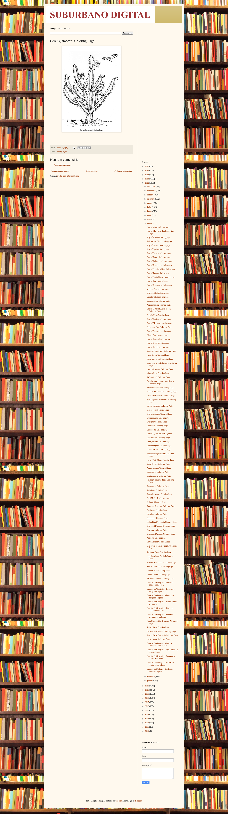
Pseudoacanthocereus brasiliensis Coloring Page (160, 382)
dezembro (151, 186)
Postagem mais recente (60, 171)
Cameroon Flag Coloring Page (159, 327)
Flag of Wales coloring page (158, 227)
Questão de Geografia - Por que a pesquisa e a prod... (160, 596)
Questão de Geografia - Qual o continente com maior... (159, 644)
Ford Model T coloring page (158, 498)
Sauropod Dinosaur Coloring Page (161, 506)
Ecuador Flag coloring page (158, 297)
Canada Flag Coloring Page (158, 315)
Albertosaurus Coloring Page (158, 574)
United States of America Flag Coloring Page (159, 310)
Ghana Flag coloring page (157, 335)
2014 (147, 715)
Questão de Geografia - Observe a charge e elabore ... (160, 583)
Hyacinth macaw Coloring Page (160, 369)
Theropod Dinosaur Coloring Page (161, 526)
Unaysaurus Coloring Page (158, 472)
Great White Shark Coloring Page (160, 460)
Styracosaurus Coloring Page (158, 418)
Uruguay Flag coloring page (158, 301)
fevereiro (151, 676)
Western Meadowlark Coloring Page (161, 563)
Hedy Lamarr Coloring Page (158, 639)
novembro (151, 191)
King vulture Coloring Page (158, 373)
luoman (119, 801)
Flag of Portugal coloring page (159, 339)
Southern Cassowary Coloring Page (161, 351)
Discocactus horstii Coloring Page (160, 396)
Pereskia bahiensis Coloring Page (160, 388)
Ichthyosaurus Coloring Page (158, 442)
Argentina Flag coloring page (159, 305)
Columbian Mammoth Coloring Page (162, 522)
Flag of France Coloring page (159, 257)
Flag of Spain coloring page (158, 249)
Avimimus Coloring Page (157, 490)
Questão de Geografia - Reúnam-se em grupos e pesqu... (161, 590)
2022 (147, 183)
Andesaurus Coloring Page (158, 486)
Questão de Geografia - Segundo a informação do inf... (161, 657)
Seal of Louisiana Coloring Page (160, 566)
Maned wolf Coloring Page (158, 410)
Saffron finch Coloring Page (158, 377)
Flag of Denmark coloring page (159, 265)
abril (149, 219)
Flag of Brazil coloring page (158, 347)
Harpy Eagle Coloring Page (158, 355)
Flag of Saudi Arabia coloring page (161, 269)
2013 (147, 719)
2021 (147, 686)
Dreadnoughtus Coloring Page (159, 446)
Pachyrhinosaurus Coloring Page (160, 578)
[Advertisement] (160, 71)
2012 (147, 723)
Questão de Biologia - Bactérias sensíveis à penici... (160, 670)
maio (149, 215)
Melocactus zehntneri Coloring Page (161, 391)
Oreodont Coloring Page (157, 514)
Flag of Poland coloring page (158, 237)
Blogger (138, 801)
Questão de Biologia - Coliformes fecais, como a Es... (160, 663)
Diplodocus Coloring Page (157, 430)
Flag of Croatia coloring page (159, 253)
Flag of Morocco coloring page (159, 323)
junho (149, 211)
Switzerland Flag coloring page (159, 241)
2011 (147, 727)
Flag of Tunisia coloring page (159, 319)
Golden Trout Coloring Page (158, 571)
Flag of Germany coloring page (159, 285)
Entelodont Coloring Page (157, 518)
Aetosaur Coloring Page (156, 538)
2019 (147, 694)
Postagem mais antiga (123, 171)
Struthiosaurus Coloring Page (159, 476)
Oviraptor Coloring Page (157, 422)
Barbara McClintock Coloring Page (161, 631)
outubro (150, 195)
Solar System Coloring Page (158, 464)
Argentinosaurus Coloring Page (159, 494)
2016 (147, 706)
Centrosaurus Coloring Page (158, 438)
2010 (147, 731)
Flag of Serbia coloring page (158, 245)
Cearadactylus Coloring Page (158, 450)
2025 (147, 170)
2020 (147, 690)
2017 (147, 702)
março (150, 224)
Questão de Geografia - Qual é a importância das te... (160, 609)
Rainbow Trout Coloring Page (159, 552)
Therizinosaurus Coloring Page (159, 414)
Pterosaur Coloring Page (157, 530)
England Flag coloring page (158, 293)
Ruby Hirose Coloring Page (158, 627)
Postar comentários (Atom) (68, 176)
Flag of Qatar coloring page (158, 343)
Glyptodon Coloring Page (157, 426)
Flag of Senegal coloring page (159, 331)
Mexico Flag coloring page (158, 289)
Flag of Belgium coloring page (159, 261)
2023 (147, 179)
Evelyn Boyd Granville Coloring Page (162, 635)
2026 (147, 166)
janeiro (150, 680)
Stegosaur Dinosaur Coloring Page (161, 534)
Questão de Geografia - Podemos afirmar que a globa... (160, 615)
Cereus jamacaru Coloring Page (160, 406)
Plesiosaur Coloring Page (157, 510)
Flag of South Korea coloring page (161, 277)
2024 (147, 175)
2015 (147, 710)
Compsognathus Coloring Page (159, 434)
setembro (151, 199)
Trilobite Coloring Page (156, 502)
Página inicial (92, 171)
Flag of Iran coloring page (157, 281)
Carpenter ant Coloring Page (158, 542)
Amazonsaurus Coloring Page (159, 468)
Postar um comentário (63, 165)
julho (149, 207)
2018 (147, 698)
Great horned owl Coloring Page (160, 359)
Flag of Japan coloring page (158, 273)
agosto (150, 203)
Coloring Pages (61, 152)
